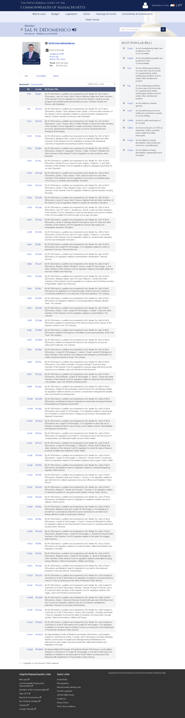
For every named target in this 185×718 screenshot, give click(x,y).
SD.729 (38, 553)
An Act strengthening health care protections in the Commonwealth (149, 51)
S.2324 (30, 622)
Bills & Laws (39, 14)
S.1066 (30, 409)
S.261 (29, 148)
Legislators (71, 14)
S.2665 (130, 120)
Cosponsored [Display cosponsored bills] (37, 84)
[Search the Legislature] (163, 29)
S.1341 (30, 487)
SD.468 (38, 298)
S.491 (29, 254)
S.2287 (30, 610)
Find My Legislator (64, 691)
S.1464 (30, 531)
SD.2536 (38, 597)
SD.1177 (38, 264)
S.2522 (130, 48)
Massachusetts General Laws (69, 687)
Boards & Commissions (30, 697)
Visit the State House (65, 695)
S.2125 (30, 585)
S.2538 (130, 58)
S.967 (29, 374)
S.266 (29, 207)
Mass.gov (24, 679)
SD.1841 (38, 350)
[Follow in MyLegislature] (22, 29)
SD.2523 (38, 622)
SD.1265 (38, 399)
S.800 (30, 340)
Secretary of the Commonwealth (34, 690)
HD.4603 (39, 634)
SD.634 (38, 433)
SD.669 (38, 465)
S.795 (29, 288)
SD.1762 (38, 232)
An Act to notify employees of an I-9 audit (148, 121)
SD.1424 (38, 531)
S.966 (29, 362)
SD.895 (38, 519)
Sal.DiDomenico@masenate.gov (61, 43)
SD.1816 (38, 330)
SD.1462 (38, 254)
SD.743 (38, 161)
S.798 (29, 320)
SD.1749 (38, 207)
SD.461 (38, 288)
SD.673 (38, 362)
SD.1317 (38, 443)
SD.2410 (38, 610)
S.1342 (30, 497)
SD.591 (38, 244)
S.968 (29, 386)
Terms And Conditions (66, 706)
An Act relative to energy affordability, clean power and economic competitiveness (148, 142)
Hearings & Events (106, 14)
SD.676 (38, 475)
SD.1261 (38, 308)
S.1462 (30, 507)
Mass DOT (24, 694)
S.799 (29, 330)
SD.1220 (38, 109)
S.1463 (30, 519)
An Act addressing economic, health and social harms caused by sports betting (149, 113)
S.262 (29, 161)
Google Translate (27, 709)
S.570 (29, 276)
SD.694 (38, 507)
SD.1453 (38, 276)
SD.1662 (38, 455)
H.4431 (130, 103)
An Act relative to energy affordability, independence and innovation (149, 152)
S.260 (29, 136)
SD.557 (38, 94)
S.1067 (30, 421)
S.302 (130, 111)
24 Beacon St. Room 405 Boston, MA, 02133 (57, 56)
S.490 (29, 244)
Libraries (24, 705)
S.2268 (30, 597)
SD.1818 (38, 340)
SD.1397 (38, 566)
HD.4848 (39, 649)
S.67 (29, 109)
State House (92, 19)
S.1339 (30, 465)
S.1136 (30, 433)
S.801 (29, 350)
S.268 (29, 232)
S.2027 (30, 575)
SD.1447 (38, 497)
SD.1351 (38, 374)
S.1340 (30, 475)
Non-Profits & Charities (29, 701)
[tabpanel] (67, 374)
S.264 (29, 185)
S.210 (29, 121)
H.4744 (130, 140)
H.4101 (30, 634)
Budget (55, 14)
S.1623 (30, 544)
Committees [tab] (41, 76)
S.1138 (30, 455)
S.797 (29, 308)
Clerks (86, 14)
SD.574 (38, 136)
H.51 (129, 86)
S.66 (29, 94)
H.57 (129, 68)
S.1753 (30, 553)
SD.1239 (38, 173)
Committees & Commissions (137, 14)
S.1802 (130, 128)
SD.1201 (38, 487)
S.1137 (30, 443)
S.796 (29, 298)
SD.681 (38, 544)
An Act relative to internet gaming (146, 104)
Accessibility (62, 679)
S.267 (29, 220)
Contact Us (61, 699)
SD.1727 (38, 121)
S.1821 (30, 566)
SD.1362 (38, 198)
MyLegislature (63, 683)
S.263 (29, 173)
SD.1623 (38, 421)
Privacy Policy (62, 703)
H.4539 (30, 649)
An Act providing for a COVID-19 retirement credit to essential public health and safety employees (149, 132)
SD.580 (38, 148)
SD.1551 (38, 386)
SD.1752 (38, 220)
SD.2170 (38, 575)
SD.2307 (38, 585)
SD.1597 (38, 409)
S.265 (29, 198)
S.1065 (30, 399)
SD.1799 (38, 320)
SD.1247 (38, 185)
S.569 (29, 264)
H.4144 (130, 150)
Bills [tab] (26, 76)
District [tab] (56, 76)
